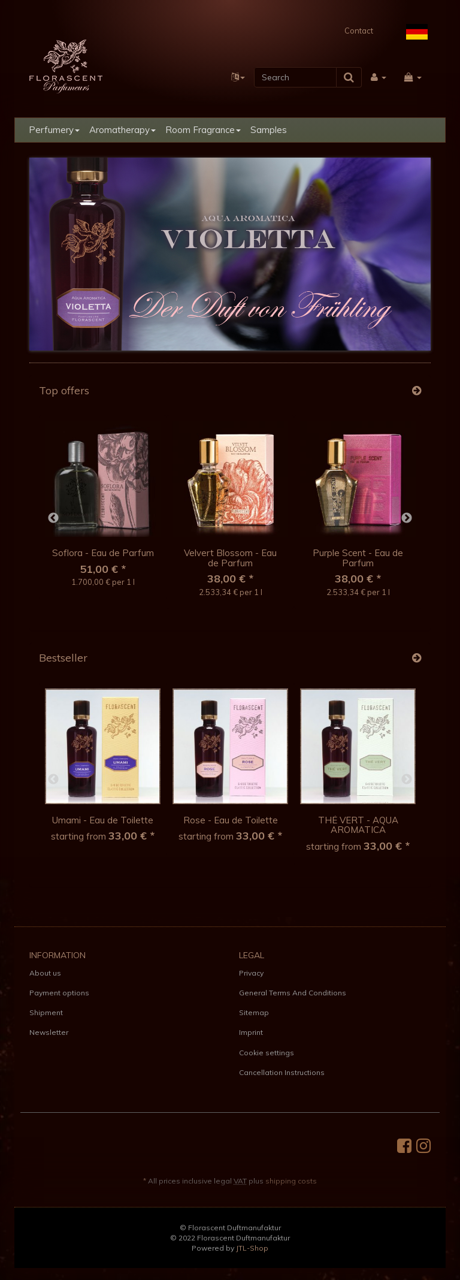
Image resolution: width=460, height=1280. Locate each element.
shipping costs (291, 1180)
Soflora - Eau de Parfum (103, 553)
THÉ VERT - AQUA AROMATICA (358, 825)
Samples (268, 129)
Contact (358, 30)
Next (406, 518)
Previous (53, 518)
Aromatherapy (122, 129)
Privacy (251, 972)
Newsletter (48, 1032)
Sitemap (254, 1012)
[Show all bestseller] (416, 658)
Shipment (46, 1012)
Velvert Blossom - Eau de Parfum (230, 558)
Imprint (251, 1032)
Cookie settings (266, 1052)
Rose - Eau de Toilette (230, 820)
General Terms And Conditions (292, 992)
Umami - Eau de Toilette (102, 820)
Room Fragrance (203, 129)
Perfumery (54, 129)
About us (45, 972)
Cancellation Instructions (282, 1072)
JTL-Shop (252, 1247)
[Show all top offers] (416, 391)
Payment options (59, 992)
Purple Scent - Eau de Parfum (358, 558)
